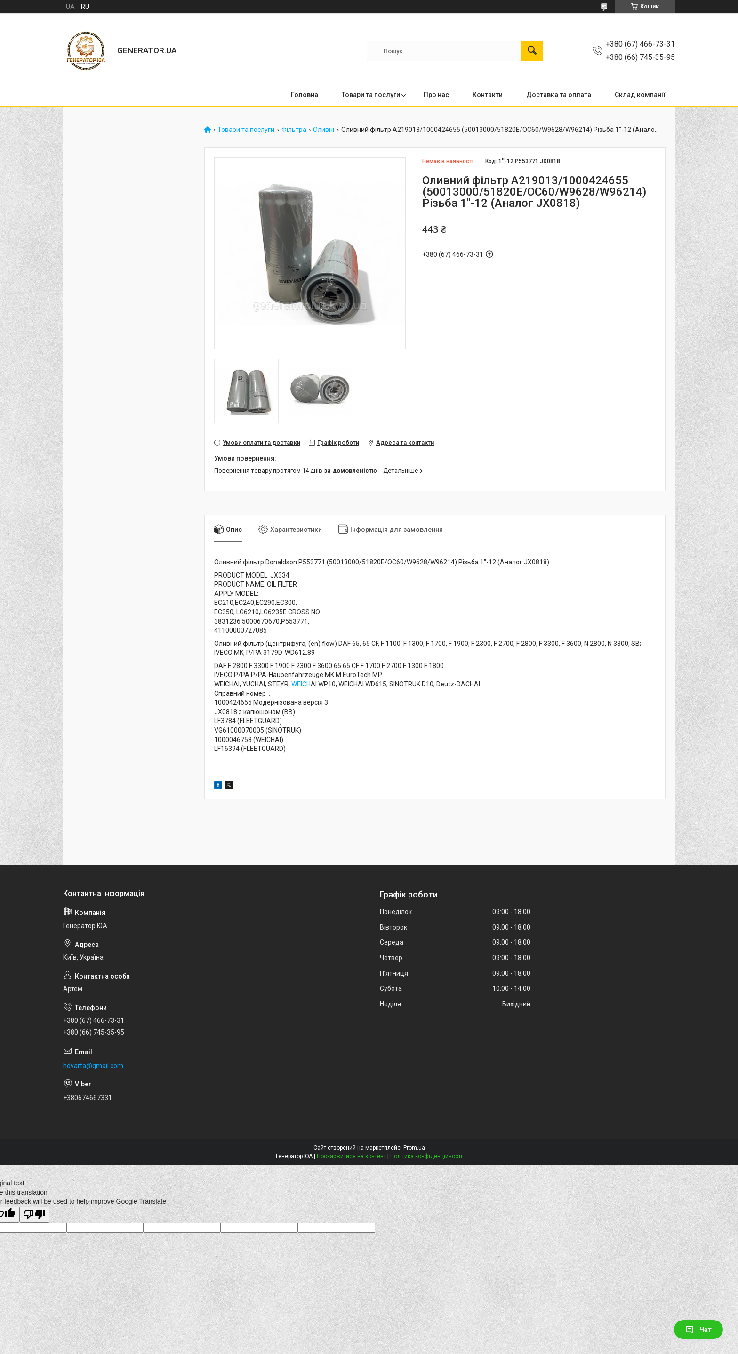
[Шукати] (532, 51)
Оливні (323, 129)
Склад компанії (640, 94)
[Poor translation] (34, 1215)
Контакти (488, 94)
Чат (698, 1329)
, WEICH (300, 684)
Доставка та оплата (558, 94)
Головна (304, 94)
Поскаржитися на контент (351, 1156)
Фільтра (293, 129)
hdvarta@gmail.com (93, 1065)
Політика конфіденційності (426, 1156)
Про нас (436, 94)
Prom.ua (414, 1147)
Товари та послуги (371, 94)
